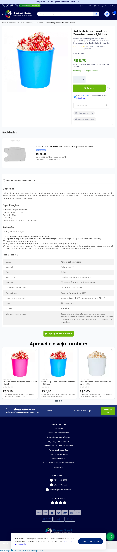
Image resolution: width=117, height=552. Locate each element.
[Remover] (75, 79)
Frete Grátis (58, 467)
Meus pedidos (86, 6)
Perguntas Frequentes (58, 450)
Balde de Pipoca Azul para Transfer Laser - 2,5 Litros (58, 383)
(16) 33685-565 (58, 484)
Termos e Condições (59, 454)
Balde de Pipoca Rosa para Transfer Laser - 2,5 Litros (20, 383)
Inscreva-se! (108, 410)
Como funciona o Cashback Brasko (58, 463)
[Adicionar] (83, 79)
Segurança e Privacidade (58, 441)
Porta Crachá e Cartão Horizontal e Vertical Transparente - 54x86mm (64, 146)
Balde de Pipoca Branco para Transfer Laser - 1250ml (95, 383)
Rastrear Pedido (58, 458)
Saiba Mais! (80, 98)
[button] (56, 401)
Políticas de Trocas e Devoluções (58, 446)
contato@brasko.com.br (58, 489)
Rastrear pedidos (101, 6)
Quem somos (58, 428)
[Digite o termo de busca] (65, 14)
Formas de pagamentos (58, 433)
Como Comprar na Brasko (58, 437)
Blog (112, 6)
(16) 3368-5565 (58, 480)
